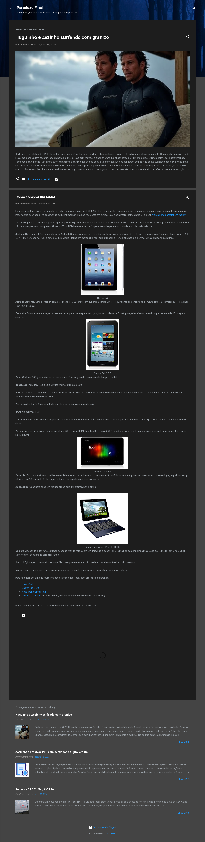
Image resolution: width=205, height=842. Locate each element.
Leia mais (184, 742)
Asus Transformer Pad (34, 591)
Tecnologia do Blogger (103, 827)
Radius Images (110, 834)
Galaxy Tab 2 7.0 (30, 587)
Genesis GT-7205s (31, 595)
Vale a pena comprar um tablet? (169, 214)
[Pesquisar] (194, 9)
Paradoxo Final (30, 7)
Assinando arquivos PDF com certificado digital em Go (51, 752)
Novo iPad (27, 584)
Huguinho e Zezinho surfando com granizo (62, 37)
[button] (188, 36)
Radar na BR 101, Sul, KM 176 (34, 789)
